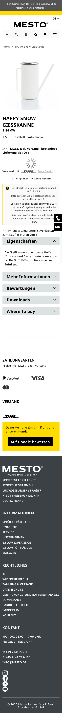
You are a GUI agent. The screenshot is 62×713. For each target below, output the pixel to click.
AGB (5, 574)
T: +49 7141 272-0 (14, 652)
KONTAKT (9, 615)
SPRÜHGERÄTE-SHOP (17, 522)
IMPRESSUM (11, 610)
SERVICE (8, 532)
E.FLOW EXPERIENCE (16, 542)
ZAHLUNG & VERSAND (17, 584)
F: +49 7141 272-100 (16, 657)
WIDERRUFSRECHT (15, 579)
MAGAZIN (9, 553)
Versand (33, 149)
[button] (55, 18)
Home (6, 46)
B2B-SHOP (9, 527)
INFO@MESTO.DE (14, 662)
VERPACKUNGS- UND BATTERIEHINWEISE (30, 595)
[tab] (31, 241)
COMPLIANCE (11, 600)
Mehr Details (45, 171)
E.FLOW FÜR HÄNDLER (18, 548)
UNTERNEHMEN (13, 537)
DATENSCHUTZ (12, 589)
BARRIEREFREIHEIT (15, 605)
